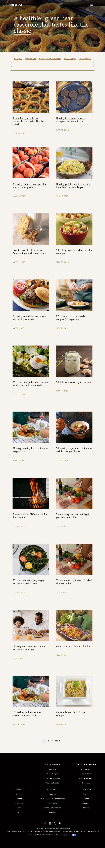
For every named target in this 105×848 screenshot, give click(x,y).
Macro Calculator (52, 783)
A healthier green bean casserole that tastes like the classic (51, 24)
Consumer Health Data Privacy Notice (40, 835)
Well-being (70, 59)
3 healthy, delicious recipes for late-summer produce (29, 186)
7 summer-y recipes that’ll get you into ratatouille (72, 516)
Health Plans (86, 774)
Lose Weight (52, 774)
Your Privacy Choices (66, 835)
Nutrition (30, 59)
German (85, 799)
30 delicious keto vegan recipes (73, 382)
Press (19, 808)
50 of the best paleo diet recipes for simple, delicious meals (30, 384)
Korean (86, 808)
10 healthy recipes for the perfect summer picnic (27, 714)
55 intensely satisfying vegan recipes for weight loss (29, 582)
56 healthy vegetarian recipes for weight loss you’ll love (74, 450)
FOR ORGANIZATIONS (86, 764)
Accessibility (92, 831)
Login (8, 831)
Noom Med (52, 769)
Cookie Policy (17, 831)
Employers (85, 769)
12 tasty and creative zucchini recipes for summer (29, 648)
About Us (19, 794)
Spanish (85, 803)
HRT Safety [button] (52, 803)
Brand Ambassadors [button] (52, 808)
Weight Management (49, 59)
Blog (19, 812)
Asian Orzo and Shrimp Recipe (73, 646)
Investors (52, 812)
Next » (58, 741)
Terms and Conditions (32, 831)
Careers (19, 799)
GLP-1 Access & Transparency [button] (52, 799)
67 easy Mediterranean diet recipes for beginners (71, 318)
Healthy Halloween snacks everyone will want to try (70, 120)
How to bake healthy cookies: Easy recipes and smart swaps (29, 252)
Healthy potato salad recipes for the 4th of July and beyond (73, 186)
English (86, 794)
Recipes (18, 59)
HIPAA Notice (80, 831)
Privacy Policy (68, 831)
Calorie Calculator (52, 778)
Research (19, 803)
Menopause (85, 59)
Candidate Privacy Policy (51, 831)
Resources (85, 783)
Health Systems (85, 778)
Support (52, 794)
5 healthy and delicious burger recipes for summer (29, 318)
